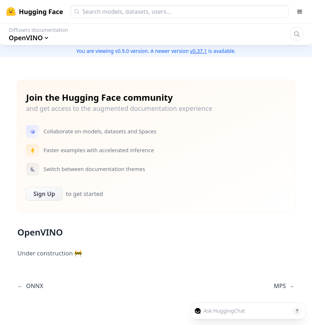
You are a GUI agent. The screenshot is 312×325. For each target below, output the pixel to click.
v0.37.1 (198, 50)
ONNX (30, 286)
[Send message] (297, 311)
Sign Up (44, 194)
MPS (284, 286)
